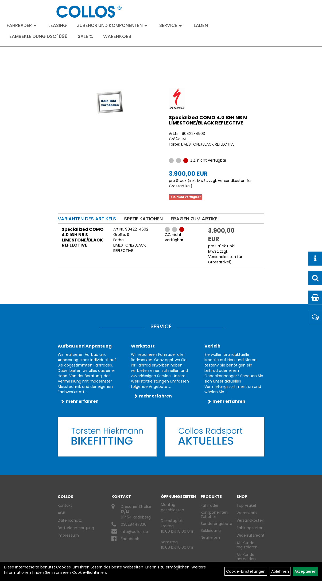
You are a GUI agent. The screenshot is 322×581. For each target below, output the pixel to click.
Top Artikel (246, 505)
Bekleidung (211, 530)
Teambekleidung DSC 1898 (37, 36)
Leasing (57, 25)
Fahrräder (22, 25)
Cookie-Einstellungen (246, 571)
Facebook (130, 538)
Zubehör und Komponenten (112, 25)
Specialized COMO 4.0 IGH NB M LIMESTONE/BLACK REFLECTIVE (208, 120)
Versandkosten (248, 520)
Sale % (85, 36)
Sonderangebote (216, 523)
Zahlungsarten (248, 528)
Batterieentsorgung (76, 528)
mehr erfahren (82, 401)
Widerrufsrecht (248, 535)
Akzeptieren (305, 571)
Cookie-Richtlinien (89, 572)
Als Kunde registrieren (247, 545)
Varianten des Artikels (87, 218)
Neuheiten (210, 537)
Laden (201, 25)
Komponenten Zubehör (214, 514)
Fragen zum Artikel (195, 218)
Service (170, 25)
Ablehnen (280, 571)
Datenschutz (70, 520)
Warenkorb (117, 36)
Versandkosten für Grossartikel (225, 259)
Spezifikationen (143, 218)
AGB (61, 513)
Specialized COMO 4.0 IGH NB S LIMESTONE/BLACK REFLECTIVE (82, 237)
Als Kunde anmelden (246, 556)
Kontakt (65, 505)
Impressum (68, 535)
